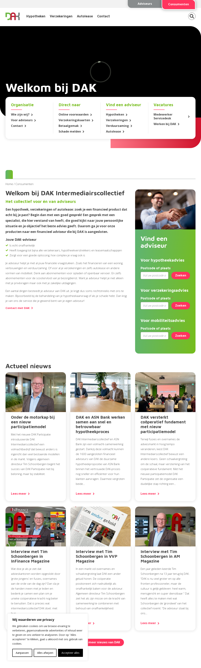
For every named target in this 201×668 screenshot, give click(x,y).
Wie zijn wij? (20, 114)
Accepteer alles (70, 652)
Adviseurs (145, 4)
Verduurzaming (117, 126)
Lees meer (18, 494)
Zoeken (180, 275)
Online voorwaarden (74, 114)
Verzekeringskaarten (74, 120)
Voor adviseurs (22, 120)
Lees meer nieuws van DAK (100, 642)
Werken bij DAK (165, 124)
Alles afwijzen (45, 652)
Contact (103, 16)
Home (9, 184)
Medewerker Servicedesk (163, 116)
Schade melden (70, 131)
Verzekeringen (61, 16)
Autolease (85, 16)
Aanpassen (22, 652)
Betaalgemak (69, 126)
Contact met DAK (17, 308)
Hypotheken (35, 16)
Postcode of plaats (156, 268)
